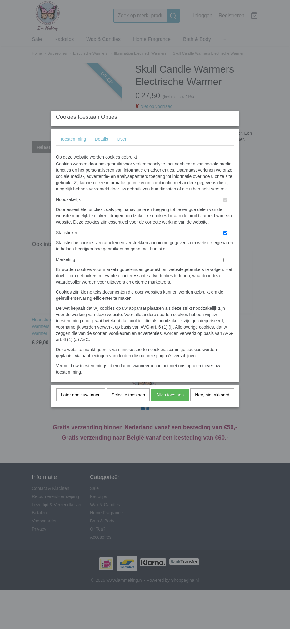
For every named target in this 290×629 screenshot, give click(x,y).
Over (121, 151)
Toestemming (73, 151)
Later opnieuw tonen (81, 407)
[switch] (225, 212)
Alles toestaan (170, 407)
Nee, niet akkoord (212, 407)
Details (101, 151)
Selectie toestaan (128, 407)
